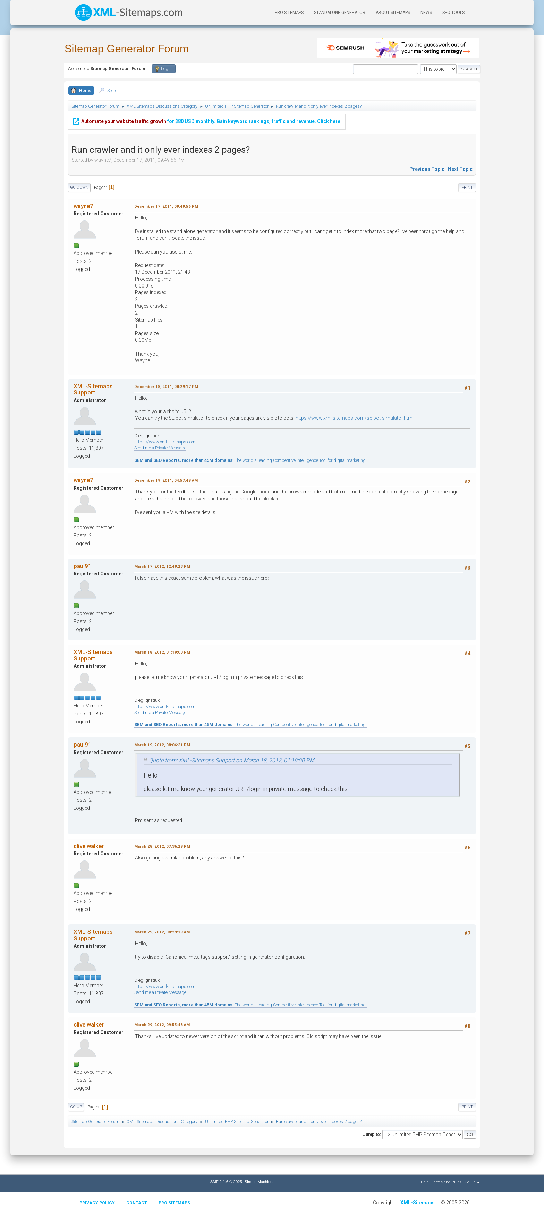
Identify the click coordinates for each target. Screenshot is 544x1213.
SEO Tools (453, 12)
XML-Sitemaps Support (93, 389)
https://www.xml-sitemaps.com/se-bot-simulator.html (355, 418)
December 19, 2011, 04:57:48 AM (166, 480)
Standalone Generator (339, 12)
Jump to (371, 1134)
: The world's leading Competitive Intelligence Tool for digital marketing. (250, 460)
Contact (136, 1202)
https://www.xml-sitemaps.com (164, 442)
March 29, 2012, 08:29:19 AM (162, 932)
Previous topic (426, 169)
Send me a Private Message (160, 447)
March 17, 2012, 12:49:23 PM (162, 566)
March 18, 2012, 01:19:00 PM (162, 652)
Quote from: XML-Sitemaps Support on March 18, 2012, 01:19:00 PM (231, 760)
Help (424, 1182)
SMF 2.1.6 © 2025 (226, 1182)
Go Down (79, 187)
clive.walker (89, 845)
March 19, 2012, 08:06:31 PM (162, 744)
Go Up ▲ (472, 1182)
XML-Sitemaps (417, 1202)
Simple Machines (259, 1182)
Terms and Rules (446, 1182)
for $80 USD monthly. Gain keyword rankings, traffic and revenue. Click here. (207, 116)
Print (467, 187)
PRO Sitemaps (289, 12)
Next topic (460, 169)
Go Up (76, 1107)
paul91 (83, 566)
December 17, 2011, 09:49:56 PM (166, 206)
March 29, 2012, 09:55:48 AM (162, 1024)
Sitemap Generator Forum (127, 49)
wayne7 (83, 205)
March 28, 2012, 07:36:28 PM (162, 846)
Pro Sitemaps (174, 1202)
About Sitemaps (393, 12)
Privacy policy (97, 1202)
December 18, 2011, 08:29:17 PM (166, 386)
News (426, 12)
